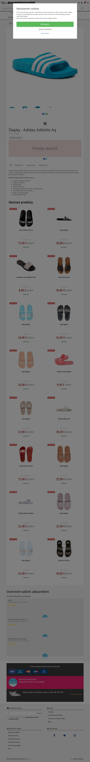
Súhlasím (45, 24)
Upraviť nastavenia (45, 29)
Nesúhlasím (45, 33)
